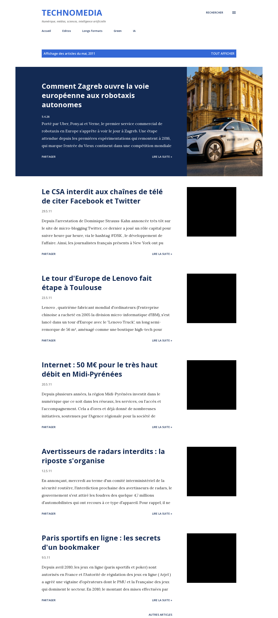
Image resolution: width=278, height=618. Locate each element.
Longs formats (92, 31)
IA (134, 31)
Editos (66, 31)
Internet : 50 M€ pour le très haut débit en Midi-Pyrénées (100, 369)
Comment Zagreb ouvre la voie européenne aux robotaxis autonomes (95, 95)
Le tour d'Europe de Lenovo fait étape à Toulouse (97, 282)
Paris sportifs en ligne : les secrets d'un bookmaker (101, 542)
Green (118, 31)
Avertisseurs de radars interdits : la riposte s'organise (103, 456)
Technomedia (72, 12)
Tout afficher (222, 53)
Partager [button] (49, 156)
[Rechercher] (214, 13)
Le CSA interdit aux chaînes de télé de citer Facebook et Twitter (102, 196)
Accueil (46, 31)
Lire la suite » (162, 156)
